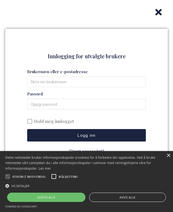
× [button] (168, 156)
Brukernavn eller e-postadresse (57, 71)
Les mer (45, 168)
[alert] (86, 181)
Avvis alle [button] (127, 197)
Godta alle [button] (46, 197)
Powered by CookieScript (21, 206)
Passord (35, 93)
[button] (86, 186)
